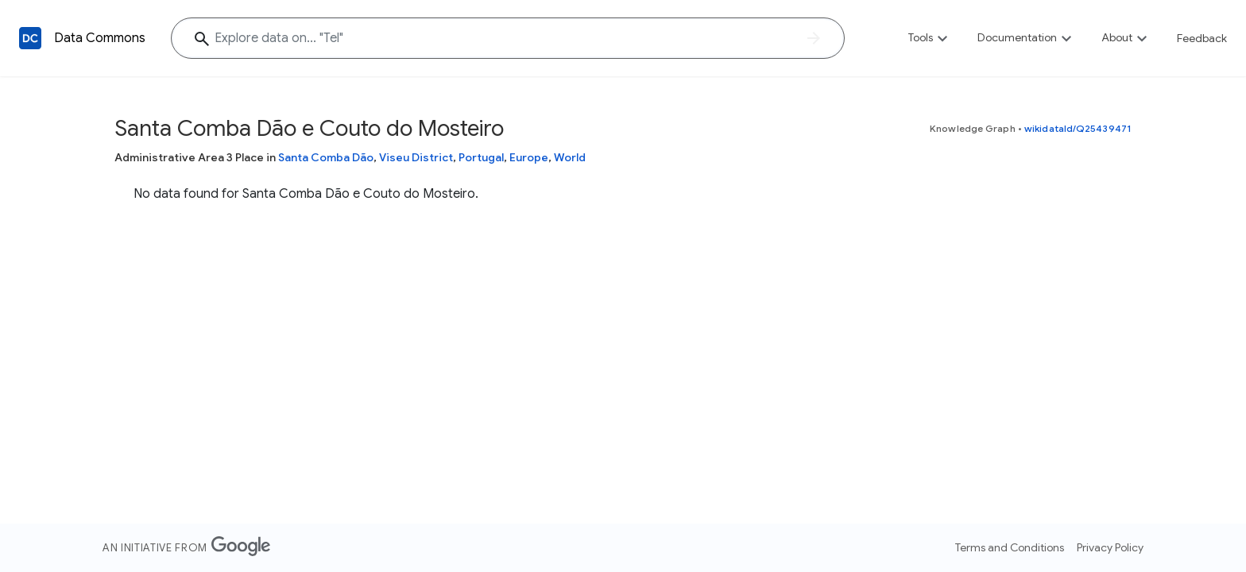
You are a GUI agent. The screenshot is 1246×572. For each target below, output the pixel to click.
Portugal (481, 157)
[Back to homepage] (30, 38)
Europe (528, 157)
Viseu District (416, 157)
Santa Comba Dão (325, 157)
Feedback (1202, 38)
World (570, 157)
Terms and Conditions (1009, 547)
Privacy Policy (1110, 547)
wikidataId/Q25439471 (1078, 128)
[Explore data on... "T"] (508, 38)
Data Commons (99, 38)
